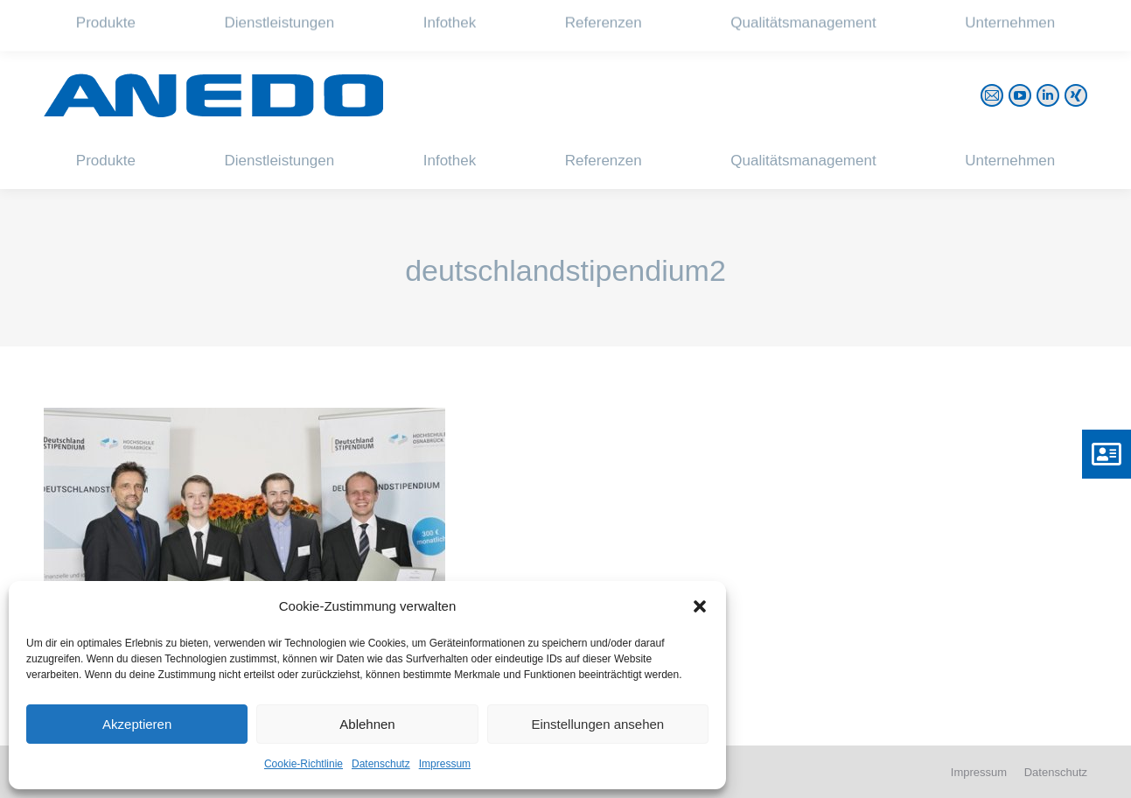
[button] (700, 606)
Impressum (445, 764)
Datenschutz (381, 764)
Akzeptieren (136, 724)
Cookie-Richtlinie (303, 764)
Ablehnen (366, 724)
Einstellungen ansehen (597, 724)
